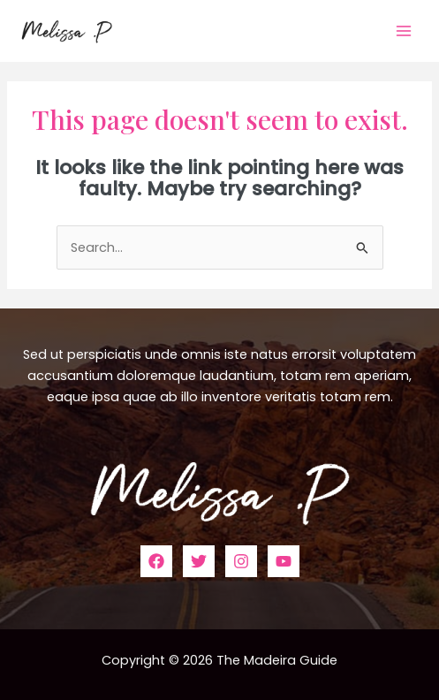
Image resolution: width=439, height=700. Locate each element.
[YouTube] (283, 561)
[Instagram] (241, 561)
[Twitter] (199, 561)
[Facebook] (156, 561)
